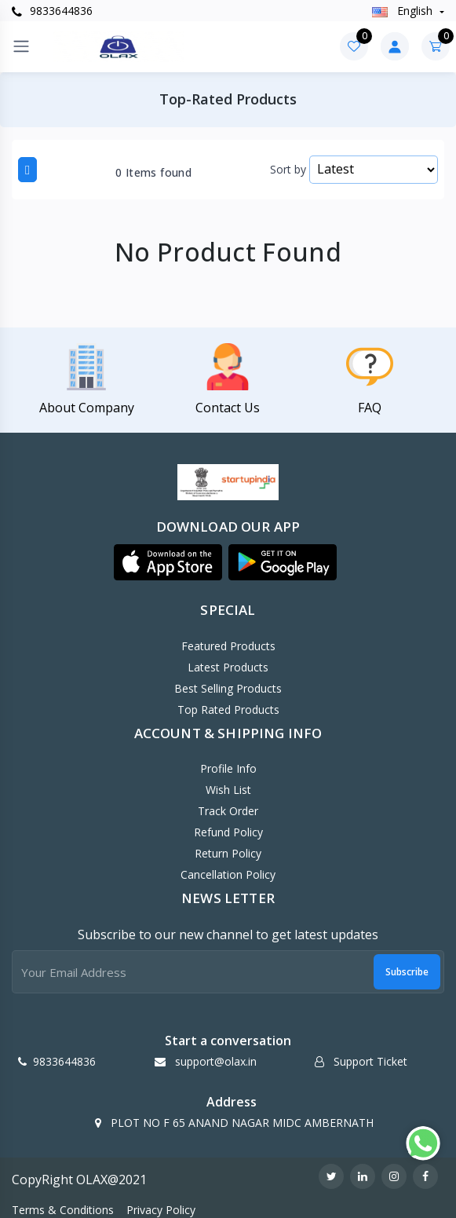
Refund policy (228, 832)
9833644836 (52, 10)
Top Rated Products (228, 709)
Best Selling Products (228, 688)
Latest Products (228, 667)
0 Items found (153, 173)
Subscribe (407, 971)
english (404, 10)
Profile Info (228, 768)
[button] (168, 562)
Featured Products (228, 645)
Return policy (228, 853)
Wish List (228, 789)
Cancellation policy (228, 874)
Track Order (228, 810)
